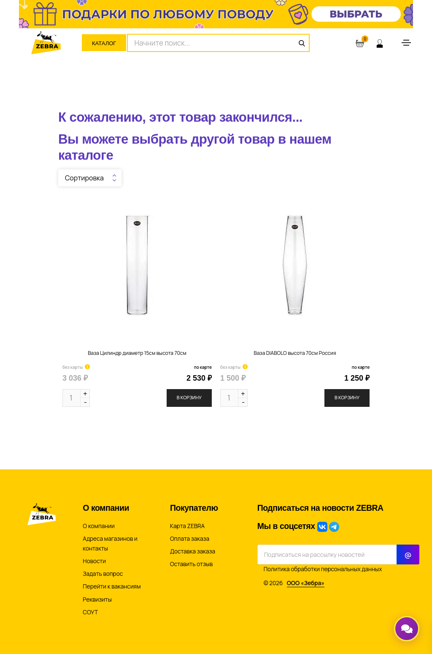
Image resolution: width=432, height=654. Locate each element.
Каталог (104, 43)
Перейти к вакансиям (111, 586)
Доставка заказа (192, 551)
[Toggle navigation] (406, 43)
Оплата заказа (189, 538)
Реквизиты (97, 599)
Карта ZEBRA (187, 526)
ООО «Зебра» (305, 583)
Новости (94, 561)
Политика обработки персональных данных (323, 569)
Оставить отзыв (191, 564)
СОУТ (90, 612)
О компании (98, 526)
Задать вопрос (103, 574)
